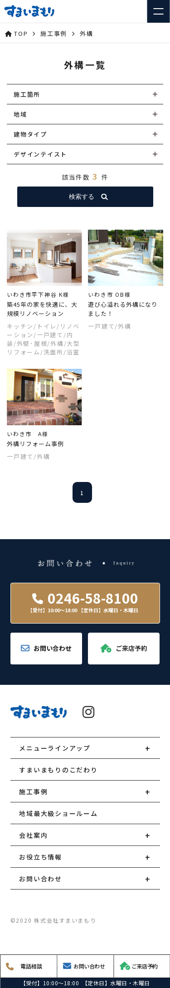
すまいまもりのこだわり (58, 769)
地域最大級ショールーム (58, 813)
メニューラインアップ (55, 747)
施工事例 (33, 791)
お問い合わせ (40, 878)
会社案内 (33, 835)
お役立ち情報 (40, 856)
